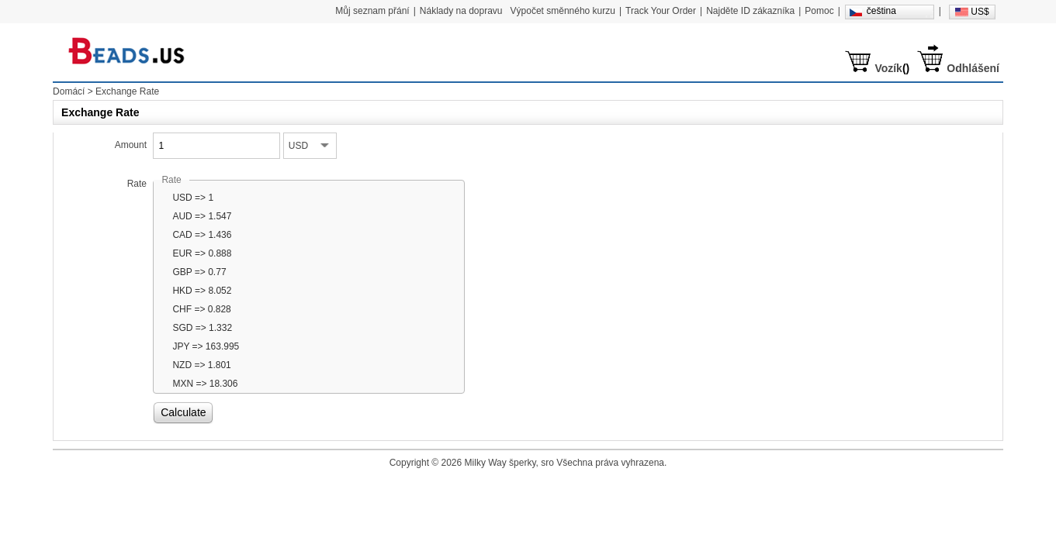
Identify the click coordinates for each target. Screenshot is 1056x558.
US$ (979, 11)
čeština (881, 10)
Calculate (183, 412)
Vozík (888, 68)
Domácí (69, 91)
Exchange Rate (127, 91)
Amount (131, 145)
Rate (137, 183)
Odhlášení (973, 68)
